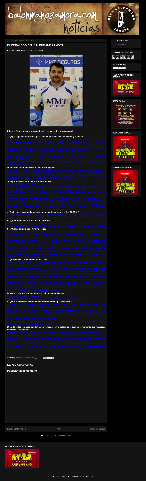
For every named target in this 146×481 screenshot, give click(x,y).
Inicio (58, 429)
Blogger (90, 476)
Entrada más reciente (17, 429)
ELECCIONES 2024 (120, 44)
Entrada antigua (97, 429)
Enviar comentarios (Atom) (61, 435)
